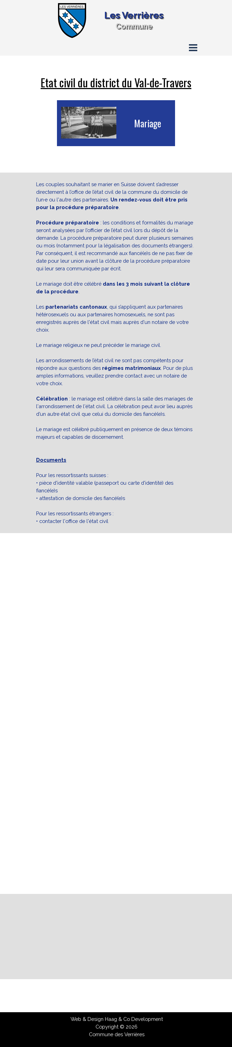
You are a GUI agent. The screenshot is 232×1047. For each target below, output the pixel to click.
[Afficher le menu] (193, 47)
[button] (78, 772)
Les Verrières (134, 15)
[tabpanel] (116, 82)
